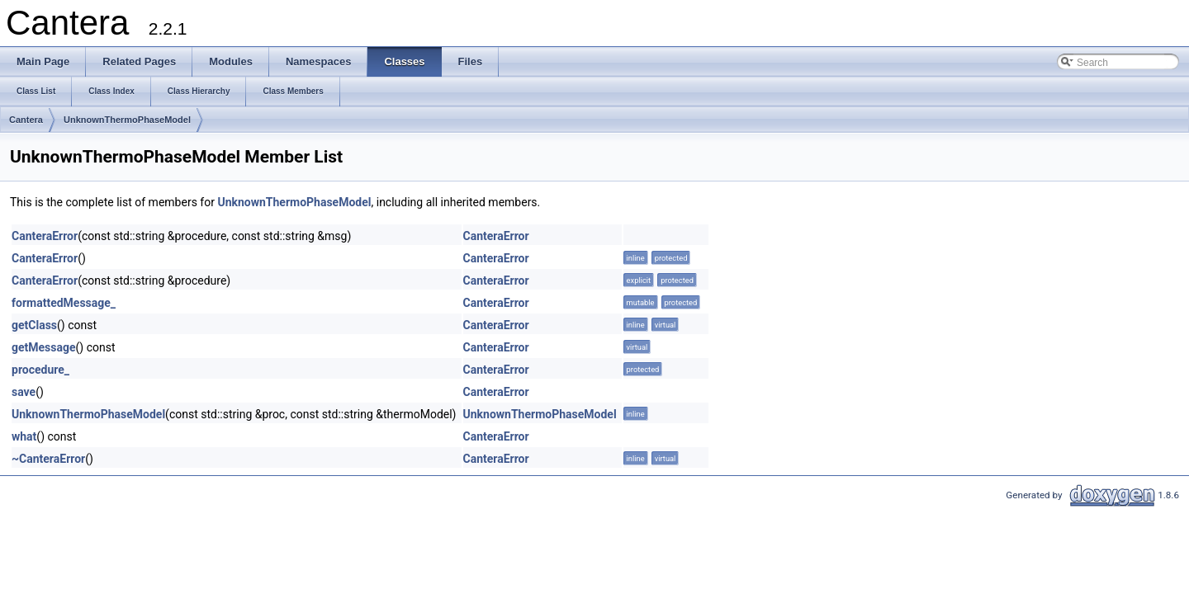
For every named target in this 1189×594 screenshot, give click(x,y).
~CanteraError (48, 458)
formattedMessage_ (64, 302)
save (24, 391)
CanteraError (45, 236)
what (24, 436)
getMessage (44, 347)
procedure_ (40, 369)
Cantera (26, 120)
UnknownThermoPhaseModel (127, 120)
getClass (34, 325)
